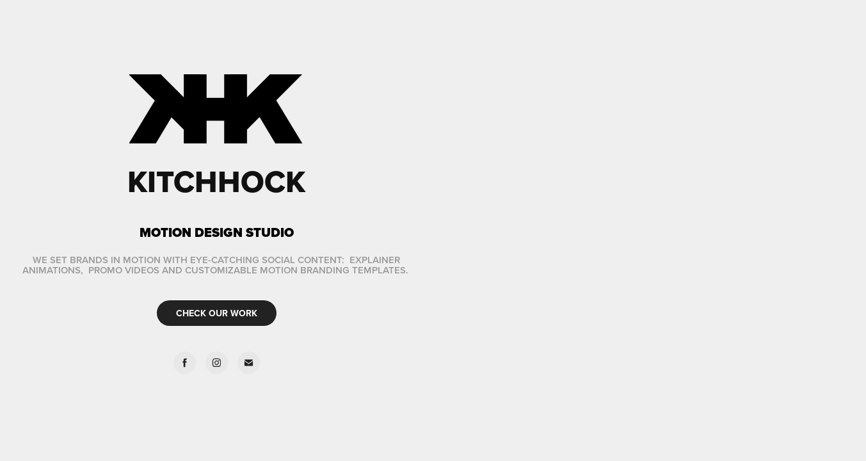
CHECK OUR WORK (216, 313)
